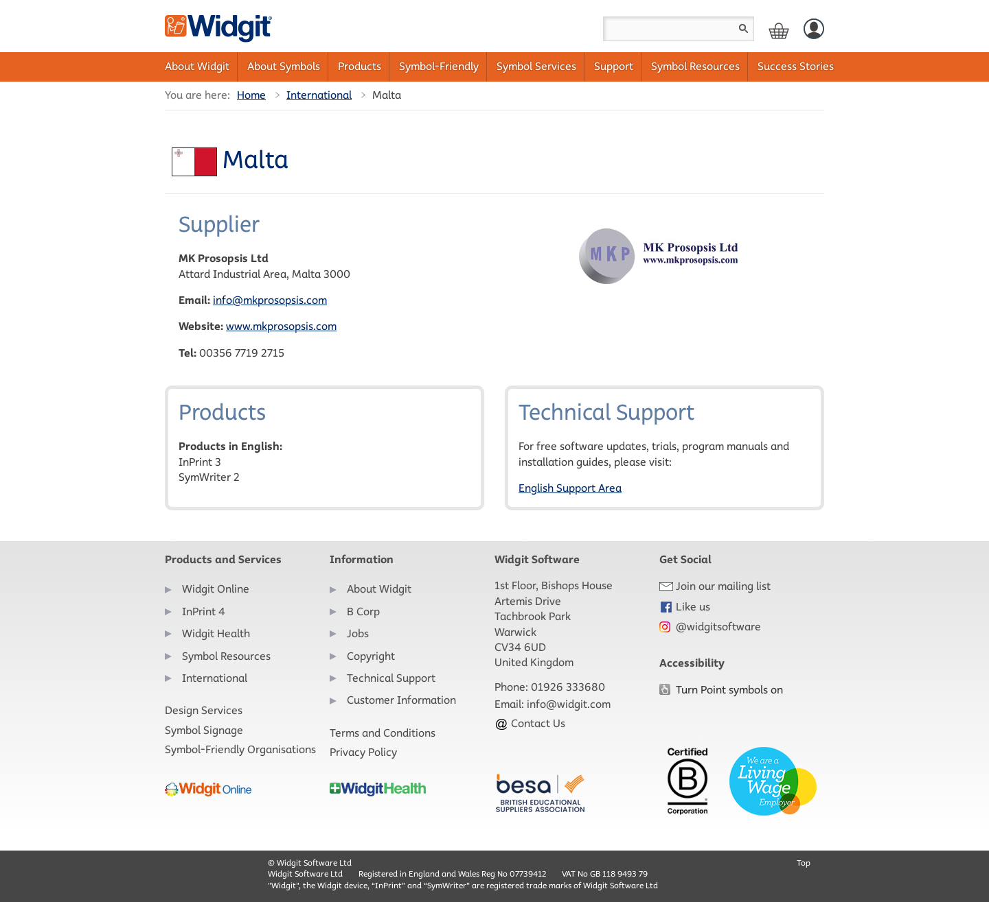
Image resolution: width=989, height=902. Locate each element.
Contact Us (529, 723)
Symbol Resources (695, 66)
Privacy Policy (363, 752)
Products (359, 66)
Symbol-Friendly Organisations (240, 749)
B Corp (363, 611)
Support (613, 66)
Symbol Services (536, 66)
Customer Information (401, 700)
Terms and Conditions (382, 732)
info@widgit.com (569, 704)
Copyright (371, 656)
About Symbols (283, 66)
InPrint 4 (203, 611)
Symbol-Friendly (439, 66)
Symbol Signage (204, 730)
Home (251, 95)
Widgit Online (215, 588)
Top (803, 862)
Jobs (358, 633)
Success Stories (796, 66)
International (319, 95)
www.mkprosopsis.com (281, 326)
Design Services (203, 710)
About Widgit (197, 66)
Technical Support (391, 678)
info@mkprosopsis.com (270, 300)
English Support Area (570, 488)
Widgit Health (216, 633)
